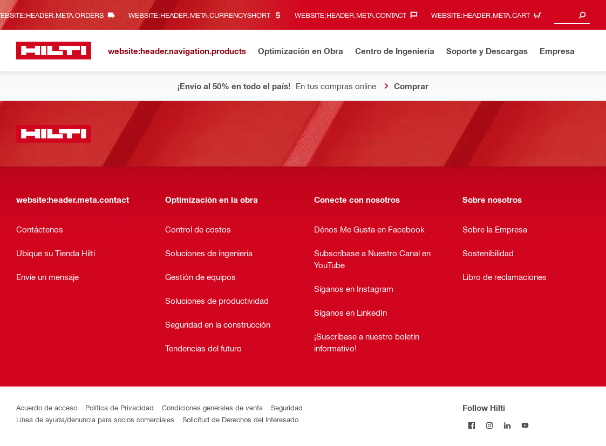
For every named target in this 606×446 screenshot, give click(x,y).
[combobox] (572, 15)
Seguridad (287, 407)
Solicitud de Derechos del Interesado (240, 419)
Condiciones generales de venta (212, 407)
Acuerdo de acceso (46, 407)
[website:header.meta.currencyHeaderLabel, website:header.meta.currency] (207, 15)
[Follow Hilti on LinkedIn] (507, 425)
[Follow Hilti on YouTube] (525, 425)
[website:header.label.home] (53, 50)
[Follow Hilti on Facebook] (471, 425)
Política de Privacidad (119, 407)
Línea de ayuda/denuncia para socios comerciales (95, 419)
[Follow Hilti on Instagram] (489, 425)
